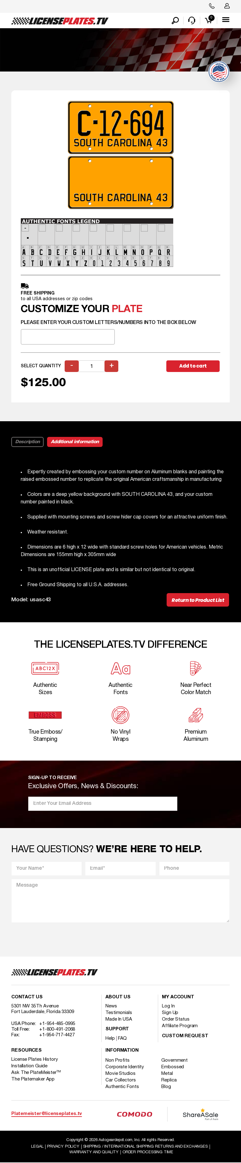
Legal (37, 1147)
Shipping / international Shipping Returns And (145, 1147)
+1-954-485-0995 (57, 1024)
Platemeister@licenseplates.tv (46, 1114)
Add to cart (193, 366)
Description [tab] (27, 442)
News (111, 1006)
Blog (166, 1087)
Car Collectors (120, 1080)
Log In (168, 1006)
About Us (118, 997)
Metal (167, 1074)
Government (175, 1061)
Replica (169, 1080)
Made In (118, 1019)
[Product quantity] (92, 366)
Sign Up (170, 1013)
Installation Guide (29, 1066)
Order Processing (147, 1152)
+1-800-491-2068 (57, 1030)
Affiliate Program (180, 1026)
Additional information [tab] (75, 442)
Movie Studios (120, 1074)
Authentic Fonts (122, 1087)
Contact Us (27, 997)
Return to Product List (198, 600)
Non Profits (117, 1061)
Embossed (173, 1067)
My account (178, 997)
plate (127, 309)
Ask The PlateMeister (36, 1073)
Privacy (63, 1147)
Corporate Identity (124, 1067)
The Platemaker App (33, 1079)
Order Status (176, 1019)
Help (110, 1039)
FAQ (122, 1039)
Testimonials (118, 1013)
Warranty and (94, 1152)
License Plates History (34, 1060)
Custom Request (185, 1036)
